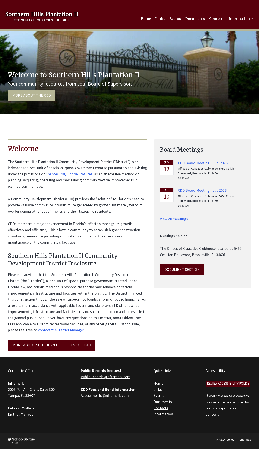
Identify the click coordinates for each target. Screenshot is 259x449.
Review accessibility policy (228, 383)
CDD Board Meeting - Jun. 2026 (203, 162)
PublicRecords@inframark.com (105, 376)
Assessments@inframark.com (105, 395)
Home (158, 383)
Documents (163, 401)
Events (159, 395)
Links (158, 389)
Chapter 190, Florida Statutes (69, 174)
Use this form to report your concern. (228, 408)
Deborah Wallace (21, 408)
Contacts (161, 407)
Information (163, 414)
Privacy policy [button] (225, 439)
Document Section (182, 269)
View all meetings (174, 218)
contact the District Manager (61, 329)
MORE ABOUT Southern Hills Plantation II (51, 344)
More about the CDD (31, 95)
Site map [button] (245, 439)
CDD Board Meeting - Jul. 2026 (202, 190)
